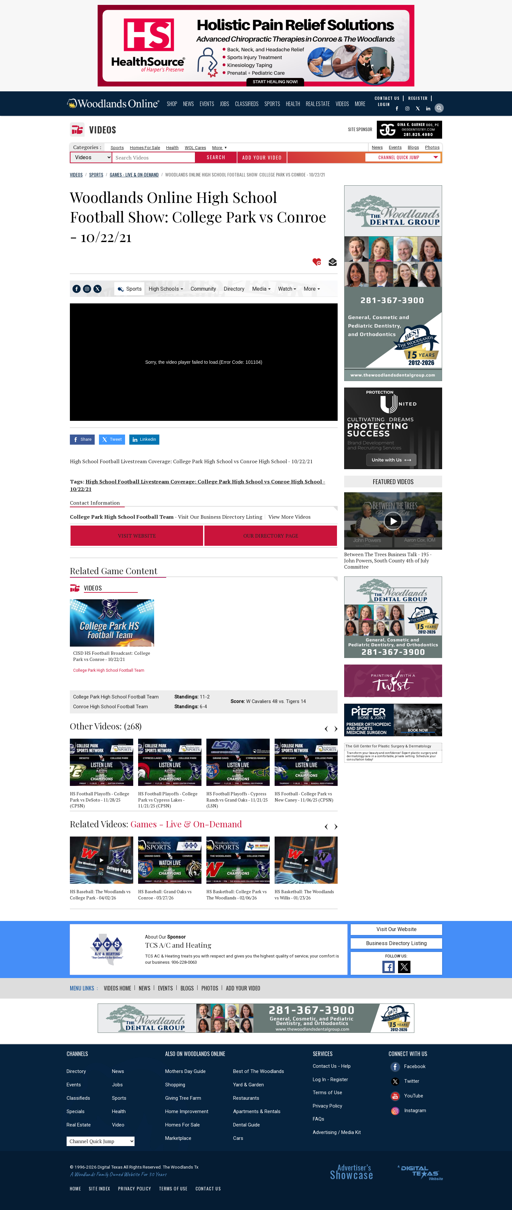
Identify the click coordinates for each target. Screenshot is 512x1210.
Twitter (411, 1081)
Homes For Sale (145, 147)
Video (118, 1125)
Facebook (414, 1066)
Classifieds (247, 104)
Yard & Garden (248, 1085)
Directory (234, 289)
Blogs (413, 147)
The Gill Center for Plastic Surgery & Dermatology (388, 746)
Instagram (415, 1110)
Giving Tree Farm (183, 1098)
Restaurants (246, 1098)
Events (207, 104)
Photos (432, 147)
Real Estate (318, 104)
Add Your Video (262, 157)
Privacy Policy (327, 1106)
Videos (342, 104)
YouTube (413, 1096)
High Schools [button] (164, 289)
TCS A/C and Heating (178, 944)
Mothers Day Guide (185, 1071)
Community (203, 289)
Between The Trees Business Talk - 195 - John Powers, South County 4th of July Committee (387, 560)
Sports (272, 104)
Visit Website (137, 535)
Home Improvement (186, 1111)
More (360, 104)
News (188, 104)
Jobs (224, 104)
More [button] (310, 289)
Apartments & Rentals (256, 1111)
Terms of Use (327, 1092)
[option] (114, 638)
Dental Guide (246, 1125)
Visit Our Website (396, 929)
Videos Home (117, 988)
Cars (238, 1138)
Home (75, 1188)
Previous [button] (326, 729)
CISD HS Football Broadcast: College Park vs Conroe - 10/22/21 (111, 656)
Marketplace (178, 1138)
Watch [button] (285, 289)
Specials (76, 1111)
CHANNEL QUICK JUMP (399, 157)
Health (293, 104)
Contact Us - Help (332, 1066)
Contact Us (208, 1188)
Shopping (175, 1085)
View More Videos (289, 516)
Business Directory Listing (396, 943)
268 (132, 726)
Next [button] (336, 729)
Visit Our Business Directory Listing (220, 516)
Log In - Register (330, 1079)
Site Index (99, 1188)
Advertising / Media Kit (337, 1132)
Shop (172, 104)
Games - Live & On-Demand (186, 824)
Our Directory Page (270, 535)
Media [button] (259, 289)
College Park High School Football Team (108, 670)
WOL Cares (195, 147)
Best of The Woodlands (258, 1071)
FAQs (318, 1119)
